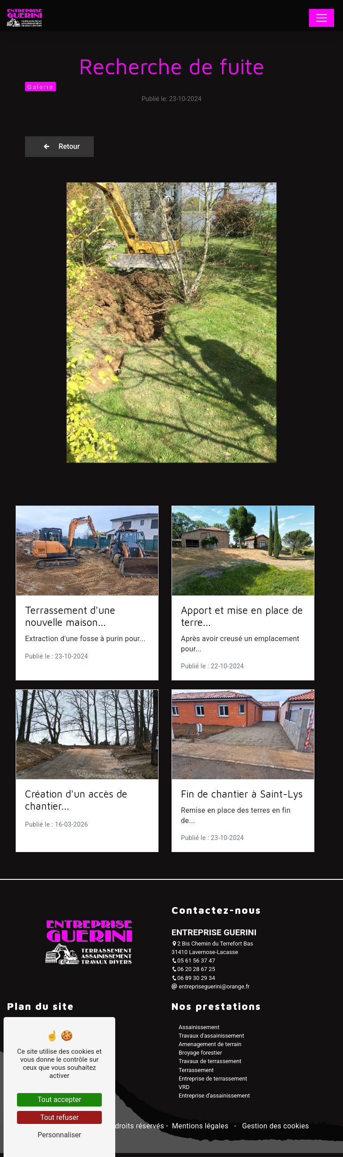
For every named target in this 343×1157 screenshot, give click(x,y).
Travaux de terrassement (210, 1065)
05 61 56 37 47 (193, 965)
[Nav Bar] (321, 18)
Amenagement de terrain (210, 1048)
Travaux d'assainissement (211, 1040)
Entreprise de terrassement (213, 1083)
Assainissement (199, 1031)
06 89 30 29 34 (193, 982)
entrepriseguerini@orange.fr (211, 991)
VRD (184, 1091)
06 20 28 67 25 (193, 973)
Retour (72, 146)
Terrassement (196, 1074)
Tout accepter (59, 1099)
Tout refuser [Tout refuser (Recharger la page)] (59, 1117)
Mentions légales (200, 1130)
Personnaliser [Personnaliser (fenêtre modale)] (59, 1135)
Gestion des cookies (274, 1130)
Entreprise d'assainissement (214, 1100)
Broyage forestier (200, 1057)
